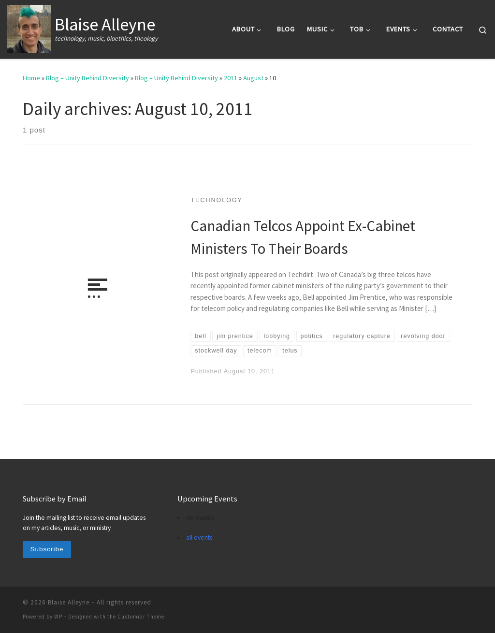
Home (31, 78)
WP (58, 616)
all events (199, 537)
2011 (230, 78)
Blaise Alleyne (68, 602)
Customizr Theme (140, 616)
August (253, 78)
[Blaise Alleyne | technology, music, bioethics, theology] (29, 27)
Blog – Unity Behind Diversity (87, 78)
